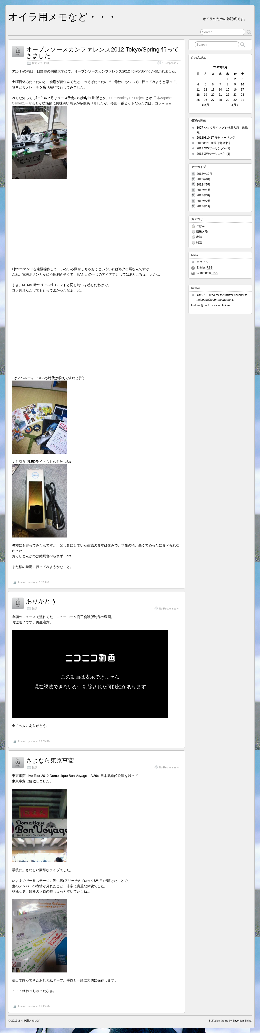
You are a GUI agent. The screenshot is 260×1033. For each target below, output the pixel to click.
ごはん (200, 226)
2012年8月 (203, 179)
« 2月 (205, 105)
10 (242, 84)
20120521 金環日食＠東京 (214, 143)
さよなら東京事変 (50, 760)
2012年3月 (203, 195)
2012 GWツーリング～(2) (213, 148)
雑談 (47, 63)
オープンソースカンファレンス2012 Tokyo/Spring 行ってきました (102, 52)
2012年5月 (203, 184)
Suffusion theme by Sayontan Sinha (230, 1020)
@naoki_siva (208, 305)
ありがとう (41, 601)
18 (198, 94)
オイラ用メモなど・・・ (62, 16)
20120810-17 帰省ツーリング (216, 137)
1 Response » (170, 63)
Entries (204, 267)
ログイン (202, 262)
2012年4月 (203, 190)
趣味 (199, 236)
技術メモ (37, 63)
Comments (207, 273)
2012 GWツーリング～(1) (213, 153)
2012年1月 (203, 206)
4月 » (235, 105)
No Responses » (169, 608)
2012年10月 (204, 174)
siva (32, 582)
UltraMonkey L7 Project (127, 98)
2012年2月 (203, 201)
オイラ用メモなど (29, 1020)
